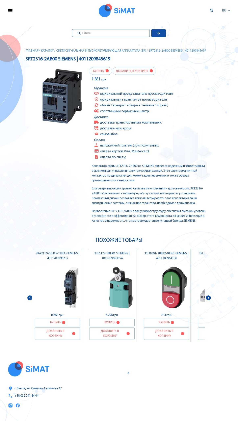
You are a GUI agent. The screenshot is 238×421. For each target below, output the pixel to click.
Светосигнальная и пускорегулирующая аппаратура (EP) (101, 50)
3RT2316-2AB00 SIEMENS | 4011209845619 (177, 50)
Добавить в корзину (132, 71)
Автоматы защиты (199, 383)
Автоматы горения (199, 400)
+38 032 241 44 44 (23, 395)
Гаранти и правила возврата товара (103, 389)
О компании (153, 384)
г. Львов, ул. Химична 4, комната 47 (35, 388)
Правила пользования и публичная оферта (100, 402)
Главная (31, 50)
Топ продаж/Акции (158, 400)
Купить (99, 71)
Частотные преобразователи (207, 375)
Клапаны (191, 409)
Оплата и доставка (158, 392)
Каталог (47, 50)
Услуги (148, 375)
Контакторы (194, 392)
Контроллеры (195, 366)
